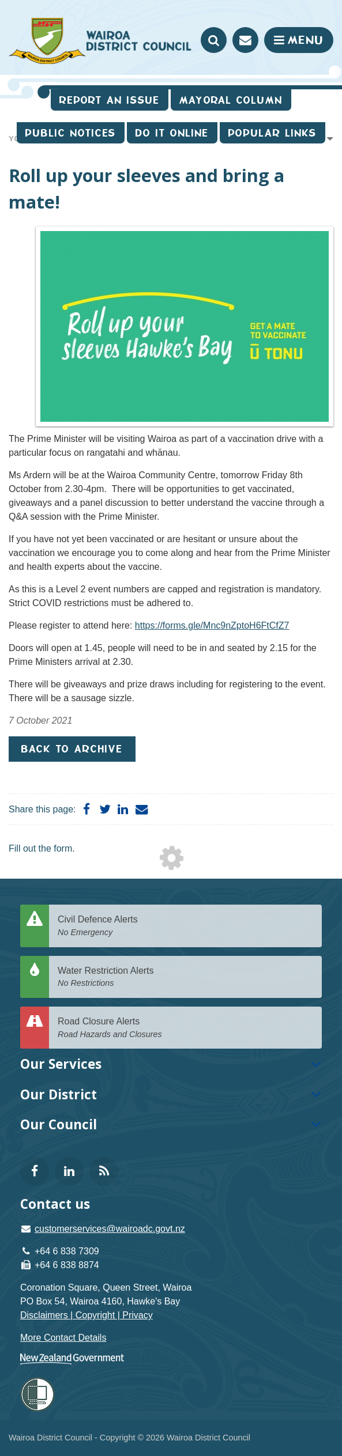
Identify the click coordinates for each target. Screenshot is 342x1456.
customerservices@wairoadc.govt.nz (110, 1229)
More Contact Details (63, 1337)
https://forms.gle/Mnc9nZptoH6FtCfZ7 (212, 625)
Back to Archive (72, 748)
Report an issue (109, 99)
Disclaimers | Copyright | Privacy (86, 1315)
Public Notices (70, 132)
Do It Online (172, 132)
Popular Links (272, 132)
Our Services (61, 1064)
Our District (58, 1094)
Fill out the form (40, 848)
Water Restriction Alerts (185, 977)
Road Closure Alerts (185, 1028)
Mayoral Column (231, 99)
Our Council (58, 1124)
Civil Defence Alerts (185, 926)
